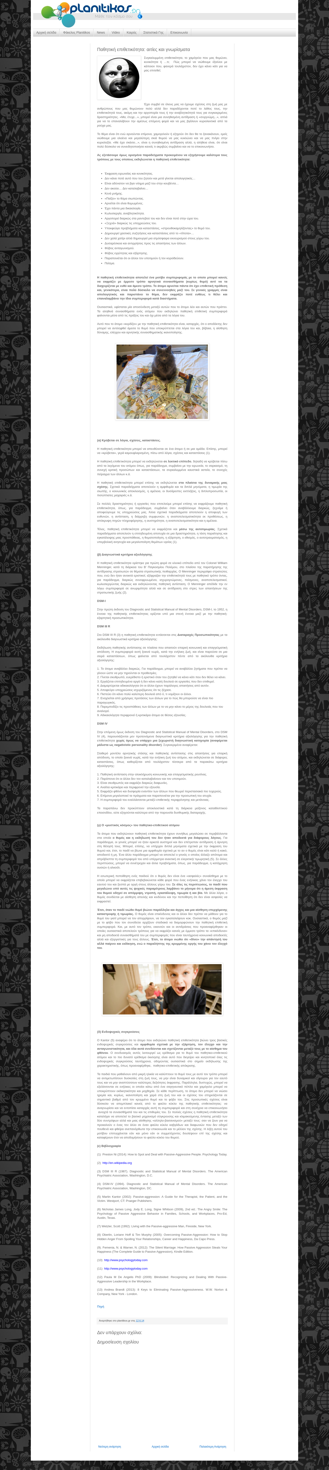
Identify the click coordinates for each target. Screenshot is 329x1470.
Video (116, 32)
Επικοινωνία (179, 32)
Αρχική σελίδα (46, 32)
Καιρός (132, 32)
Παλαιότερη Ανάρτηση (212, 1446)
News (101, 32)
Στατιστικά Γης (153, 32)
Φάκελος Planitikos (76, 32)
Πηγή (100, 1306)
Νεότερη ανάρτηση (109, 1446)
